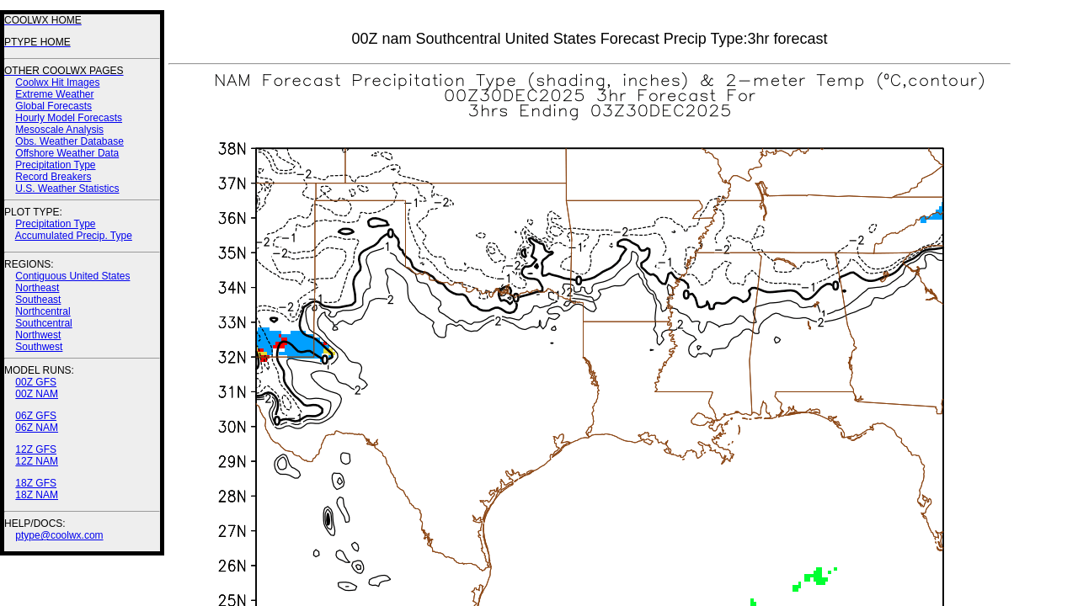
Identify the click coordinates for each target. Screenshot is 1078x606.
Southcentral (43, 323)
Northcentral (42, 311)
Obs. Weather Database (69, 141)
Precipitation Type (55, 165)
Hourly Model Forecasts (68, 118)
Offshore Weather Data (67, 153)
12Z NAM (36, 461)
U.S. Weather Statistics (67, 188)
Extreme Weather (54, 94)
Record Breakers (53, 177)
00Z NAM (36, 394)
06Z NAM (36, 427)
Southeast (38, 300)
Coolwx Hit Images (57, 82)
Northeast (37, 288)
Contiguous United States (72, 276)
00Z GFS (35, 382)
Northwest (38, 335)
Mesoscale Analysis (59, 130)
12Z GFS (35, 449)
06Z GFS (35, 416)
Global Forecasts (53, 106)
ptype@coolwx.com (59, 535)
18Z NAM (36, 495)
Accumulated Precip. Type (73, 236)
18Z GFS (35, 483)
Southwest (38, 347)
